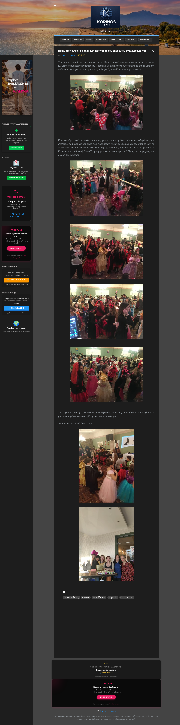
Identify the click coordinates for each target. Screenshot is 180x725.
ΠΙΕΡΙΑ (89, 40)
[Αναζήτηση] (157, 6)
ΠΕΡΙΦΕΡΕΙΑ (101, 40)
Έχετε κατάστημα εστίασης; (106, 704)
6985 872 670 (106, 673)
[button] (153, 51)
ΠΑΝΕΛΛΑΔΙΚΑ (117, 40)
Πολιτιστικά (126, 597)
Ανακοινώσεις (71, 597)
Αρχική (86, 597)
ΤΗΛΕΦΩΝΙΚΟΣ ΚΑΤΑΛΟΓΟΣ (16, 215)
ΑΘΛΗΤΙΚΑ (131, 40)
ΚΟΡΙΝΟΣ (65, 40)
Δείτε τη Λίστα (16, 148)
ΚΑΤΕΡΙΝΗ (78, 40)
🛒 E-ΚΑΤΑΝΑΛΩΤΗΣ (16, 308)
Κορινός (112, 597)
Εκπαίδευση (99, 597)
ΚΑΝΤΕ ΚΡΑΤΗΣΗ (106, 697)
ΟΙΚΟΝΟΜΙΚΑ (145, 40)
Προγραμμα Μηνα (16, 178)
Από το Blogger (106, 711)
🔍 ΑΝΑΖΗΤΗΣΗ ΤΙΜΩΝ (16, 280)
